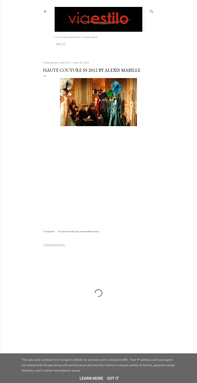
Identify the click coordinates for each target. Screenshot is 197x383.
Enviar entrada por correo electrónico (78, 231)
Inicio (60, 44)
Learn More (91, 378)
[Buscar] (151, 10)
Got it (113, 378)
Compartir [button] (49, 231)
